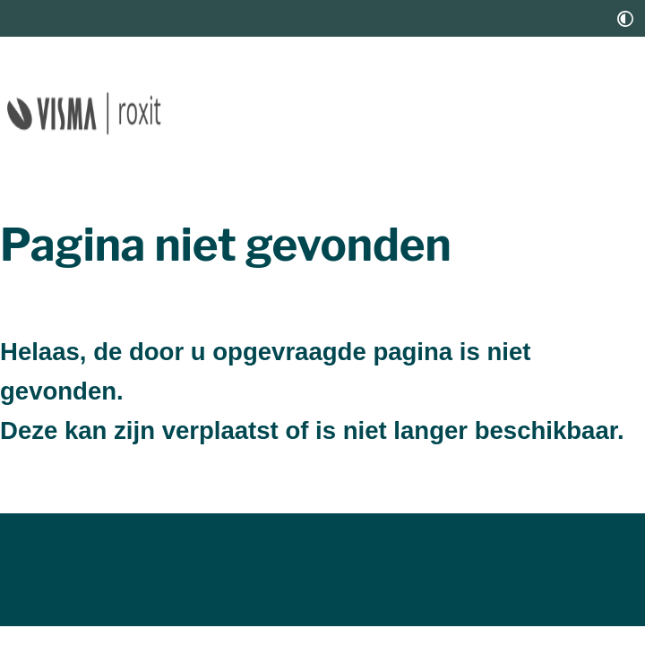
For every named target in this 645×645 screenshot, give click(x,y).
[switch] (625, 18)
